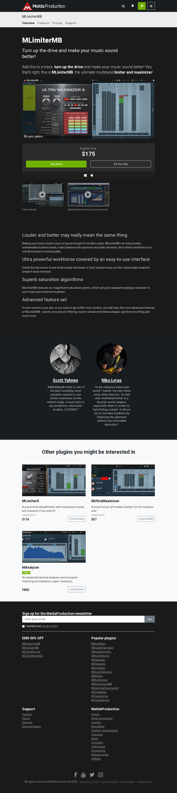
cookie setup (145, 781)
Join (149, 619)
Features (44, 23)
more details (77, 518)
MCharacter (98, 663)
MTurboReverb (31, 651)
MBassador (98, 659)
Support (70, 23)
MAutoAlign (98, 643)
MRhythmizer (99, 680)
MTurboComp (99, 696)
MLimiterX (30, 501)
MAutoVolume (100, 655)
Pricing (57, 23)
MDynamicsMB (31, 643)
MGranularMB (30, 647)
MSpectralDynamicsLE (105, 688)
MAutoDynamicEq (102, 647)
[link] (75, 775)
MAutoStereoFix (101, 651)
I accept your (42, 626)
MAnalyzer (30, 567)
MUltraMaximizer (105, 501)
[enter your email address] (83, 619)
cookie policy (127, 781)
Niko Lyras (112, 380)
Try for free (121, 164)
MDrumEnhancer (101, 672)
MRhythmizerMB (101, 684)
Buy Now (56, 164)
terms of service (89, 781)
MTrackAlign (99, 692)
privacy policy (50, 626)
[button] (123, 6)
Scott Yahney (65, 380)
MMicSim (97, 676)
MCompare (98, 667)
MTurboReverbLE (32, 655)
